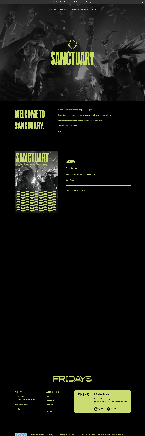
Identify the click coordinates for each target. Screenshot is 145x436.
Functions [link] (74, 9)
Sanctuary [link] (84, 9)
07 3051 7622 (19, 397)
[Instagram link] (18, 409)
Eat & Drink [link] (52, 9)
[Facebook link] (15, 409)
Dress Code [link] (50, 401)
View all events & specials (75, 191)
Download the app (86, 2)
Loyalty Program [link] (51, 408)
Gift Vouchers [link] (50, 404)
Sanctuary (70, 162)
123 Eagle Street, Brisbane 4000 (25, 399)
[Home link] (72, 379)
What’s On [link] (63, 9)
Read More (70, 180)
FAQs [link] (48, 397)
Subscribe (62, 132)
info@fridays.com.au (21, 404)
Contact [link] (94, 9)
